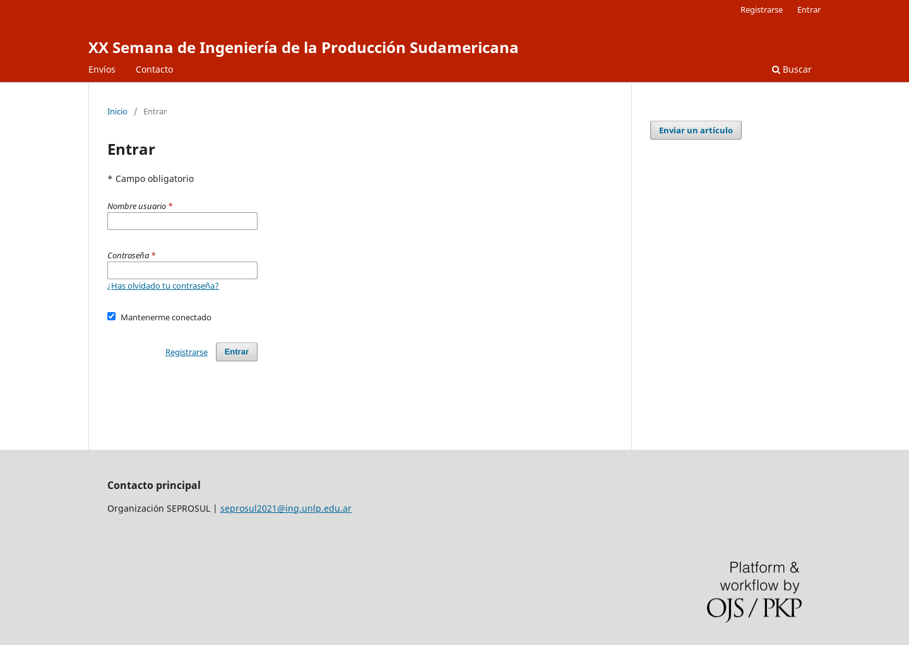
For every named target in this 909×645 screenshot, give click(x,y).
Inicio (117, 111)
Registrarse (761, 9)
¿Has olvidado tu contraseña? (163, 285)
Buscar (792, 69)
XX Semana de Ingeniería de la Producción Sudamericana (303, 47)
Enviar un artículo (696, 130)
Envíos (102, 69)
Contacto (154, 69)
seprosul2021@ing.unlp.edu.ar (286, 508)
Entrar (809, 9)
